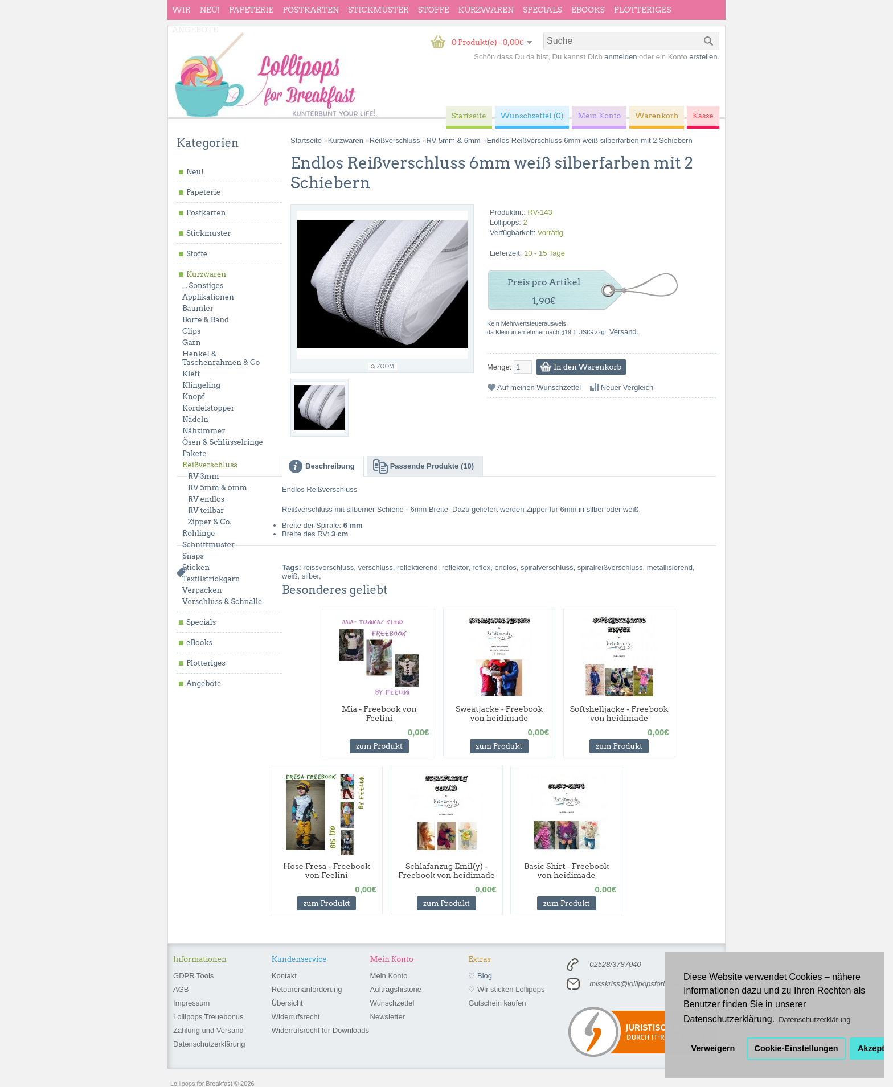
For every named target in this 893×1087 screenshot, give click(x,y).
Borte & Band (205, 319)
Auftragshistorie (395, 989)
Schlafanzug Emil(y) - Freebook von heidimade (446, 871)
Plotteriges (642, 9)
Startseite (306, 140)
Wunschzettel (392, 1003)
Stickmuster (378, 9)
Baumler (198, 308)
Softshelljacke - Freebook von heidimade (619, 713)
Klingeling (201, 385)
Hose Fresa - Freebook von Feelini (326, 871)
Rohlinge (198, 533)
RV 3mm (203, 476)
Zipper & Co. (209, 522)
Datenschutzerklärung (209, 1044)
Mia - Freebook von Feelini (379, 713)
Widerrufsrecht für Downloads (320, 1030)
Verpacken (202, 590)
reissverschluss (328, 567)
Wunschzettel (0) (532, 116)
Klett (191, 374)
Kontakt (284, 975)
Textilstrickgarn (211, 579)
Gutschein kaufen (497, 1003)
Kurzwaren (486, 9)
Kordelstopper (208, 408)
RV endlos (206, 499)
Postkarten (310, 9)
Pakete (194, 453)
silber (310, 576)
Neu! (210, 9)
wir (181, 9)
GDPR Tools (193, 975)
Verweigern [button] (713, 1048)
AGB (181, 989)
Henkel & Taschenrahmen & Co (221, 358)
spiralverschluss (547, 567)
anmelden (620, 56)
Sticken (196, 567)
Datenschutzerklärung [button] (814, 1019)
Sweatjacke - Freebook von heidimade (499, 713)
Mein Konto (389, 975)
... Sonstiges (202, 285)
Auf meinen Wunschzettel (539, 387)
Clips (191, 331)
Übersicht (287, 1003)
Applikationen (208, 297)
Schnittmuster (208, 544)
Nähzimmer (204, 430)
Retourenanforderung (307, 989)
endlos (505, 567)
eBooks (588, 9)
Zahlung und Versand (208, 1030)
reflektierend (417, 567)
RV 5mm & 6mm (217, 487)
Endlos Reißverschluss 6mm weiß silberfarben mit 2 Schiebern (589, 140)
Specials (542, 9)
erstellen (703, 56)
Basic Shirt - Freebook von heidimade (566, 871)
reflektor (455, 567)
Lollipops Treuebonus (208, 1016)
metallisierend (670, 567)
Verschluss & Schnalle (222, 601)
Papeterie (251, 9)
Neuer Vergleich (627, 387)
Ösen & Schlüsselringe (222, 442)
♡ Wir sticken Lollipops (506, 989)
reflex (481, 567)
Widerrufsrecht (296, 1016)
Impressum (191, 1003)
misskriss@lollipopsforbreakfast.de (646, 983)
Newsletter (387, 1016)
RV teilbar (206, 510)
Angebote (195, 29)
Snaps (193, 556)
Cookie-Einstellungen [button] (796, 1048)
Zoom (385, 366)
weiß (289, 576)
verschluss (375, 567)
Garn (191, 342)
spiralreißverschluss (610, 567)
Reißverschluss (209, 465)
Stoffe (433, 9)
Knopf (193, 396)
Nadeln (195, 419)
